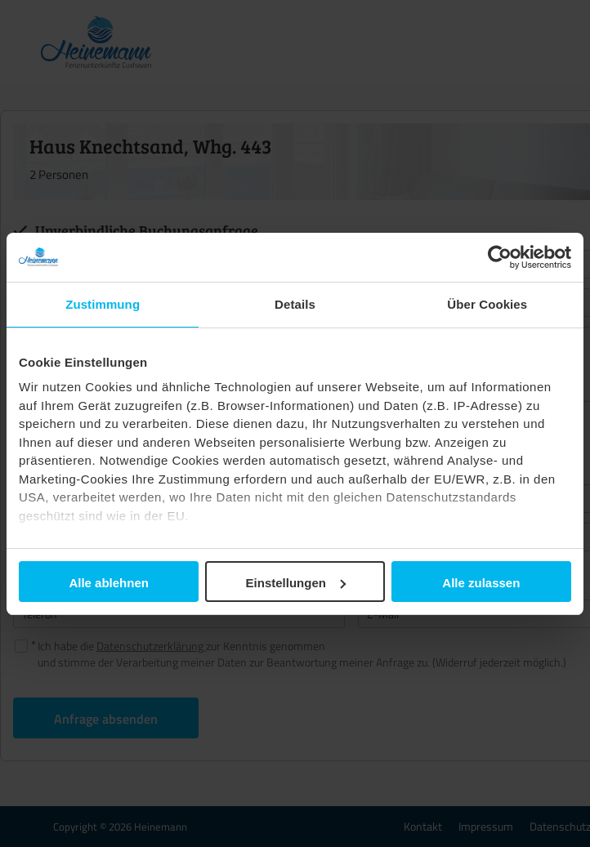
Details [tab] (295, 304)
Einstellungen (296, 583)
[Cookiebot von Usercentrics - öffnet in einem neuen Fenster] (499, 257)
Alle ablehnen (109, 583)
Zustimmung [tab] (102, 304)
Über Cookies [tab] (487, 304)
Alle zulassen (481, 583)
